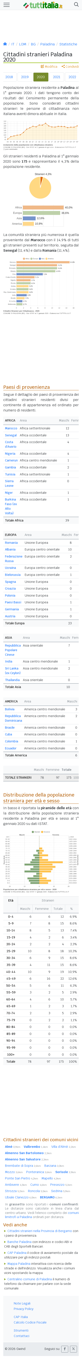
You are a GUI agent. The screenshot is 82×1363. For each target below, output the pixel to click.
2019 (25, 77)
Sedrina (60, 1191)
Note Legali (22, 1303)
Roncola (38, 1191)
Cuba (8, 734)
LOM (22, 44)
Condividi (70, 67)
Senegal (11, 435)
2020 (41, 77)
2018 (9, 77)
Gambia (10, 467)
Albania (10, 549)
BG (33, 44)
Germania (12, 609)
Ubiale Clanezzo (21, 1197)
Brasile (10, 728)
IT (12, 44)
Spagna (10, 582)
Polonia (10, 595)
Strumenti (21, 1330)
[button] (75, 4)
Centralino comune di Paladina (29, 1279)
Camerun (11, 460)
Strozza (14, 1191)
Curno (38, 1185)
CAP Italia (21, 1317)
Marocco (11, 428)
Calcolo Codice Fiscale (30, 1322)
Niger (9, 493)
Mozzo (14, 1172)
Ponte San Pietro (21, 1178)
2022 (72, 77)
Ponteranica (39, 1172)
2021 (56, 77)
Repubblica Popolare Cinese (13, 650)
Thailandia (12, 680)
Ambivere (16, 1185)
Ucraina (10, 568)
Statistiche (68, 44)
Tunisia (10, 474)
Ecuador (10, 748)
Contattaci (21, 1336)
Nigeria (10, 454)
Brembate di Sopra (23, 1166)
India (8, 661)
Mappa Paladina (18, 1264)
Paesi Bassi (13, 602)
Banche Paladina (19, 1242)
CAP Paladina (16, 1253)
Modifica (49, 67)
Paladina (47, 44)
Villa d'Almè (63, 1147)
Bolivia (9, 709)
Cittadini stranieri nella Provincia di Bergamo (39, 1231)
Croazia (10, 588)
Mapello (51, 1178)
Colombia (11, 741)
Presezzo (61, 1185)
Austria (10, 616)
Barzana (54, 1166)
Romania (11, 543)
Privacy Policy (23, 1309)
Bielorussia (13, 575)
